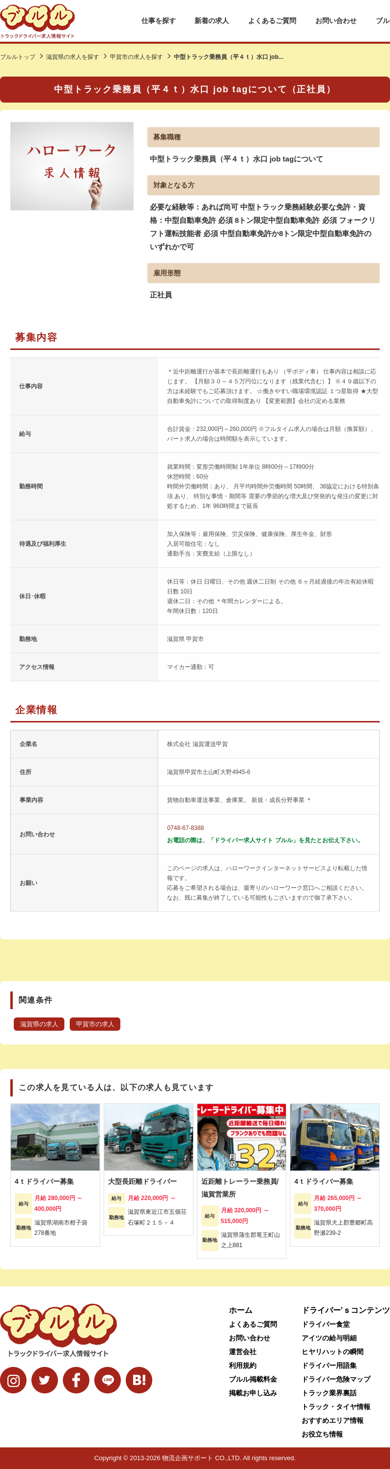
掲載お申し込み (253, 1393)
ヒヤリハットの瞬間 (332, 1352)
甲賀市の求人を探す (136, 56)
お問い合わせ (336, 21)
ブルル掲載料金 (253, 1379)
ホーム (240, 1310)
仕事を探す (158, 21)
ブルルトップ (17, 56)
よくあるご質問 (272, 21)
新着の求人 (212, 21)
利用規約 (242, 1365)
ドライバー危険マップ (336, 1379)
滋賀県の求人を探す (72, 56)
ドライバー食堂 (326, 1324)
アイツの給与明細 (329, 1338)
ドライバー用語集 (329, 1365)
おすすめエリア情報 (332, 1420)
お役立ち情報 (322, 1434)
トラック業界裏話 (329, 1393)
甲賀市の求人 (95, 1024)
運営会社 (242, 1352)
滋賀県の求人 (39, 1024)
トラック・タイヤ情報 (336, 1407)
